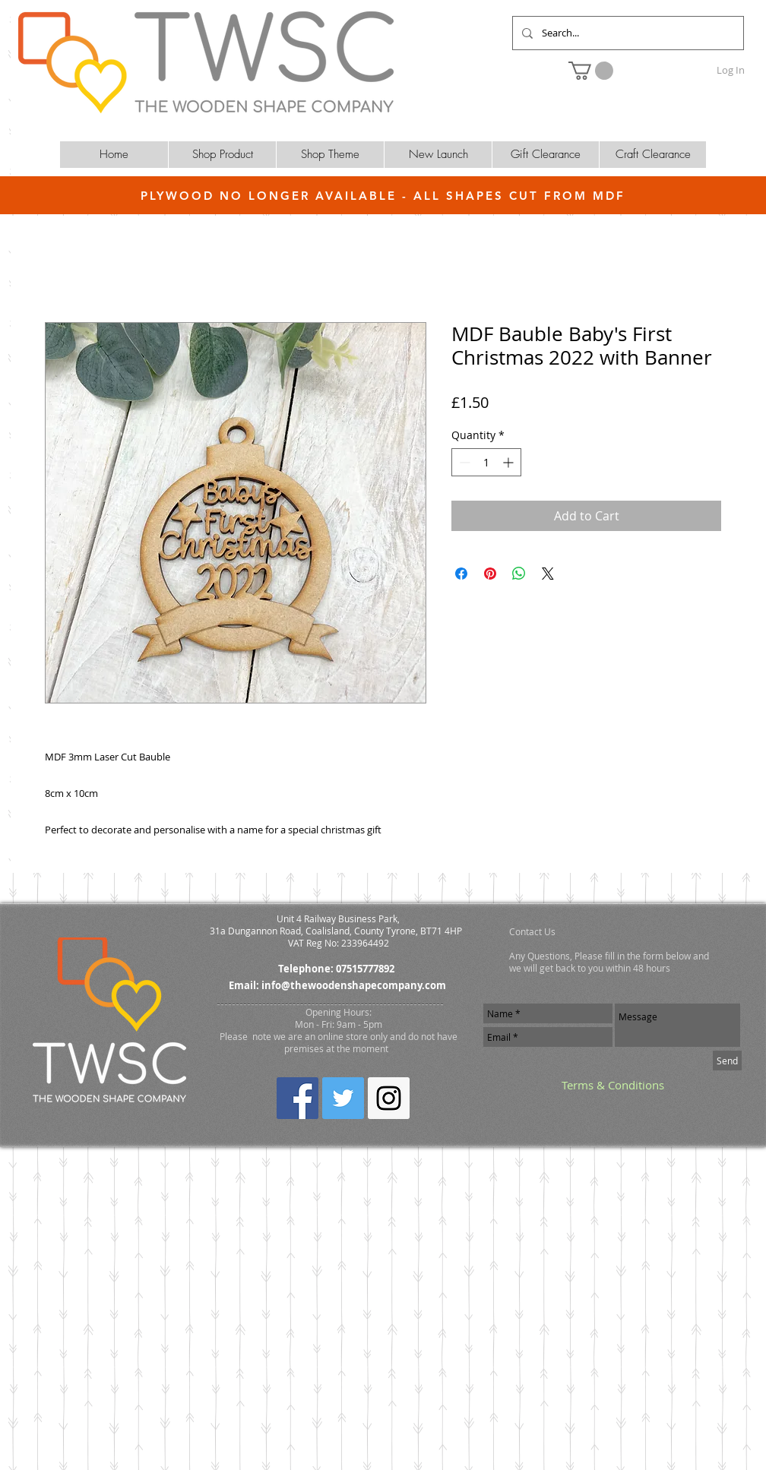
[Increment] (509, 462)
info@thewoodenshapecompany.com (353, 985)
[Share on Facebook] (461, 573)
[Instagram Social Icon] (389, 1098)
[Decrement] (463, 462)
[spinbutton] (486, 462)
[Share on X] (548, 573)
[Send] (727, 1060)
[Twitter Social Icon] (343, 1098)
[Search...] (626, 33)
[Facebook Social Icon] (297, 1098)
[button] (590, 71)
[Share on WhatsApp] (519, 573)
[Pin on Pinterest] (490, 573)
